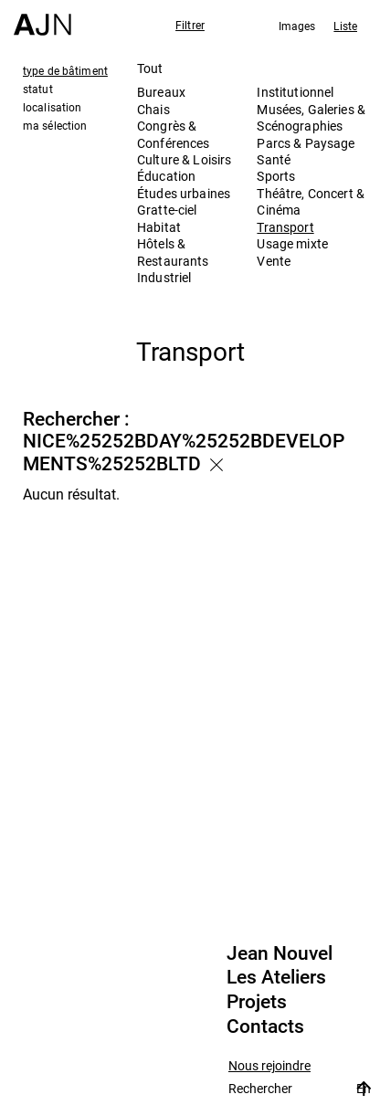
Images (297, 25)
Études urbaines (183, 193)
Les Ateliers (276, 977)
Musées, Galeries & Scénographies (311, 117)
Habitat (159, 227)
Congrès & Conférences (173, 134)
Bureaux (161, 91)
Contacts (265, 1026)
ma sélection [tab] (55, 125)
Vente (273, 260)
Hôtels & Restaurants (173, 251)
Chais (153, 109)
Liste (345, 25)
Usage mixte (292, 243)
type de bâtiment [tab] (65, 70)
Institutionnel (295, 91)
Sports (276, 175)
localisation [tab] (52, 107)
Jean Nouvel (279, 953)
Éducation (166, 175)
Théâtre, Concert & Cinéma (310, 201)
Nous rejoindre (269, 1066)
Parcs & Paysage (305, 143)
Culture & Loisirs (184, 159)
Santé (273, 159)
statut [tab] (38, 88)
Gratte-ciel (167, 209)
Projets (257, 1002)
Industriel (164, 277)
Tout (150, 68)
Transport (285, 227)
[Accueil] (42, 18)
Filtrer (190, 24)
